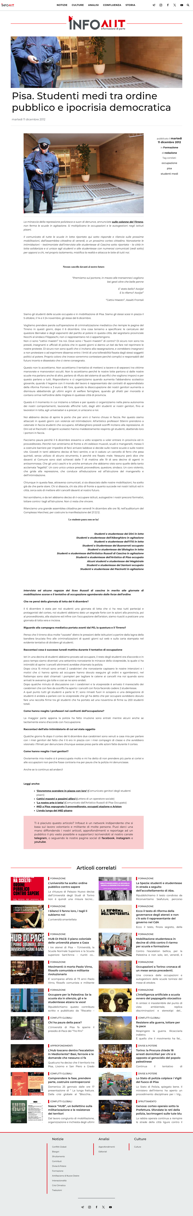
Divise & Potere (147, 1045)
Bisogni (55, 1151)
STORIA (130, 5)
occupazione (169, 163)
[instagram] (160, 5)
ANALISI (93, 5)
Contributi (57, 1161)
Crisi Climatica (59, 1185)
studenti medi (169, 173)
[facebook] (167, 5)
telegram (40, 838)
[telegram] (153, 5)
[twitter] (174, 5)
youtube (40, 841)
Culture (137, 1147)
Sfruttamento (147, 1101)
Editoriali (103, 1151)
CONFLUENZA (112, 5)
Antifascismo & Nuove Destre (65, 1176)
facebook (108, 838)
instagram (123, 838)
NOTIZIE (62, 5)
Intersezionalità (59, 1180)
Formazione (170, 147)
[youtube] (181, 5)
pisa (169, 168)
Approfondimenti (61, 1045)
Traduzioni (57, 1190)
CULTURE (78, 5)
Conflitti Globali (61, 1018)
